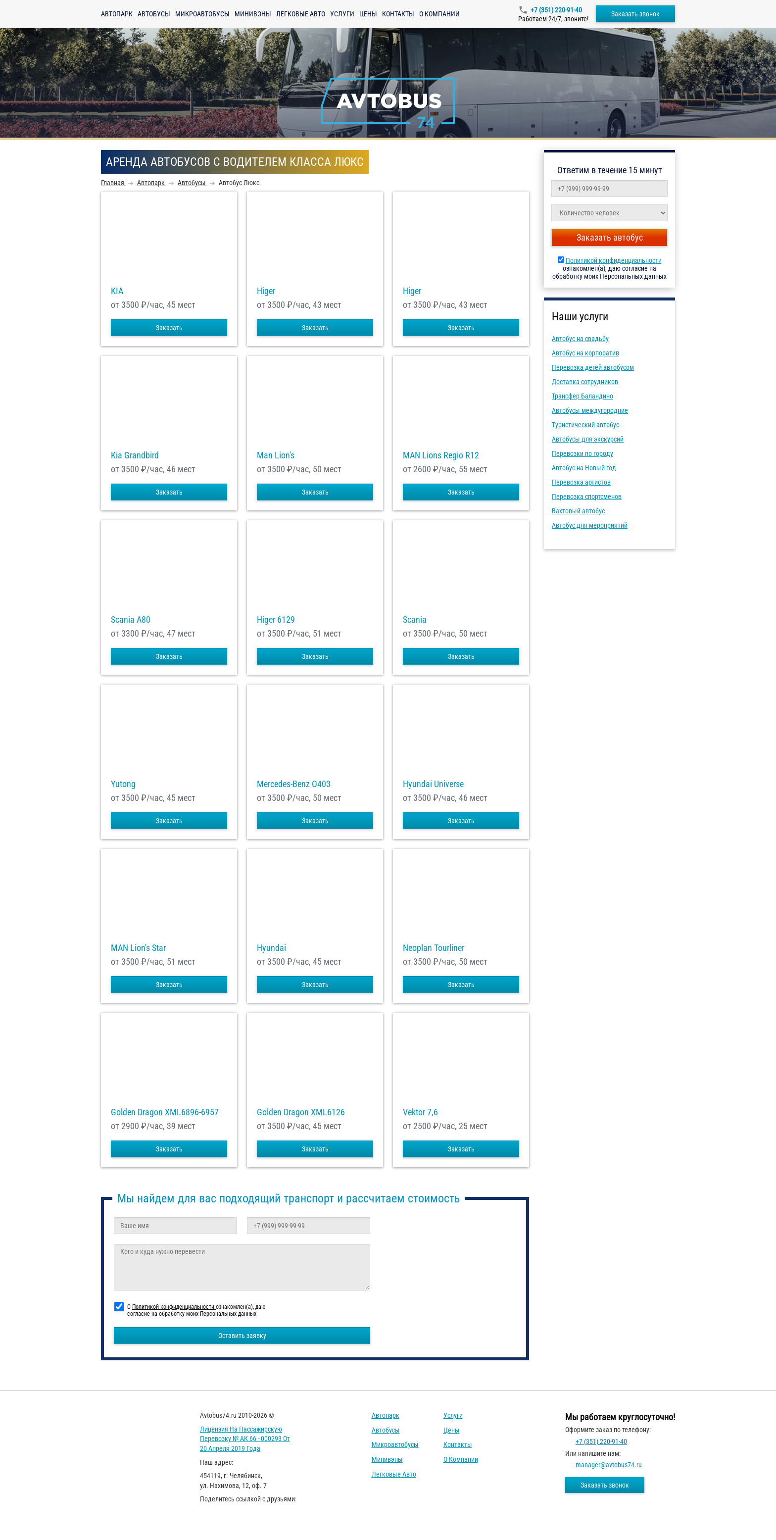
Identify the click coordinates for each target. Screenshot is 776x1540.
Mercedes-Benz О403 (294, 784)
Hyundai (271, 948)
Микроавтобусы (202, 14)
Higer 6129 (276, 619)
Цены (368, 14)
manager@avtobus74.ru (609, 1465)
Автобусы (154, 14)
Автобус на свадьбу (580, 339)
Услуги (342, 14)
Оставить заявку (242, 1336)
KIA (117, 291)
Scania (415, 619)
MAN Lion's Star (138, 948)
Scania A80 (130, 619)
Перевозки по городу (582, 453)
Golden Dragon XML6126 (301, 1112)
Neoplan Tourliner (433, 948)
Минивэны (253, 14)
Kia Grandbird (135, 455)
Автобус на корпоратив (585, 353)
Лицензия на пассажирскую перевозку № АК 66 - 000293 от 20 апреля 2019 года (245, 1438)
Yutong (123, 784)
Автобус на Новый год (584, 468)
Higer (266, 291)
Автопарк (117, 14)
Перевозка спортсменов (587, 496)
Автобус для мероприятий (590, 525)
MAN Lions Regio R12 (441, 455)
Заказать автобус (610, 237)
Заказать (169, 328)
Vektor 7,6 (420, 1112)
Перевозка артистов (581, 482)
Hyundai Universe (433, 784)
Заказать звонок (635, 14)
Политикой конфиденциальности (614, 260)
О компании (439, 14)
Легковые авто (300, 14)
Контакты (398, 14)
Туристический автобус (585, 425)
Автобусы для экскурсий (588, 439)
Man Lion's (275, 455)
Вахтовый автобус (578, 511)
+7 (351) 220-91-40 (556, 10)
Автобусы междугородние (590, 410)
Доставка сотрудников (585, 382)
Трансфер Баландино (582, 396)
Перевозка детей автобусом (593, 367)
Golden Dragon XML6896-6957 (165, 1112)
